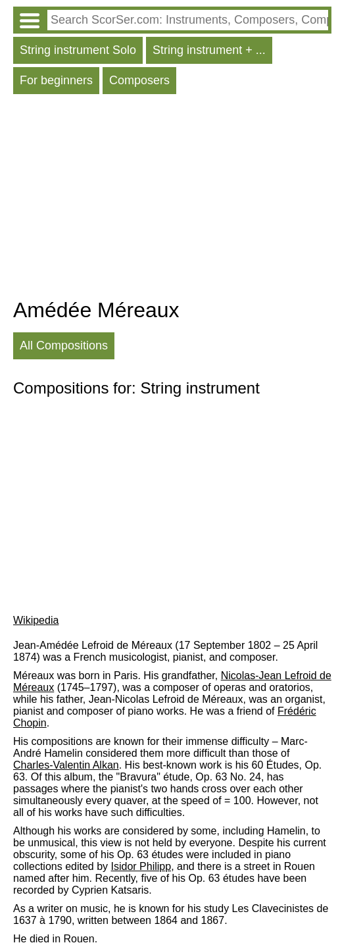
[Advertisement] (172, 199)
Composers (139, 80)
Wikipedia (36, 620)
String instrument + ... (209, 50)
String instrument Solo (78, 50)
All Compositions (64, 345)
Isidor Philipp (141, 866)
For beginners (56, 80)
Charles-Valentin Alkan (66, 765)
